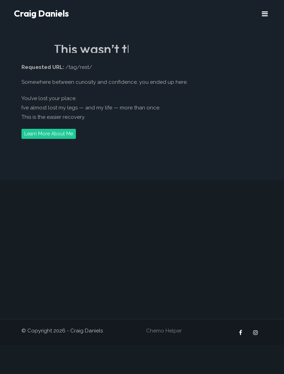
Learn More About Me (48, 133)
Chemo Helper (164, 331)
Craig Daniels (41, 13)
